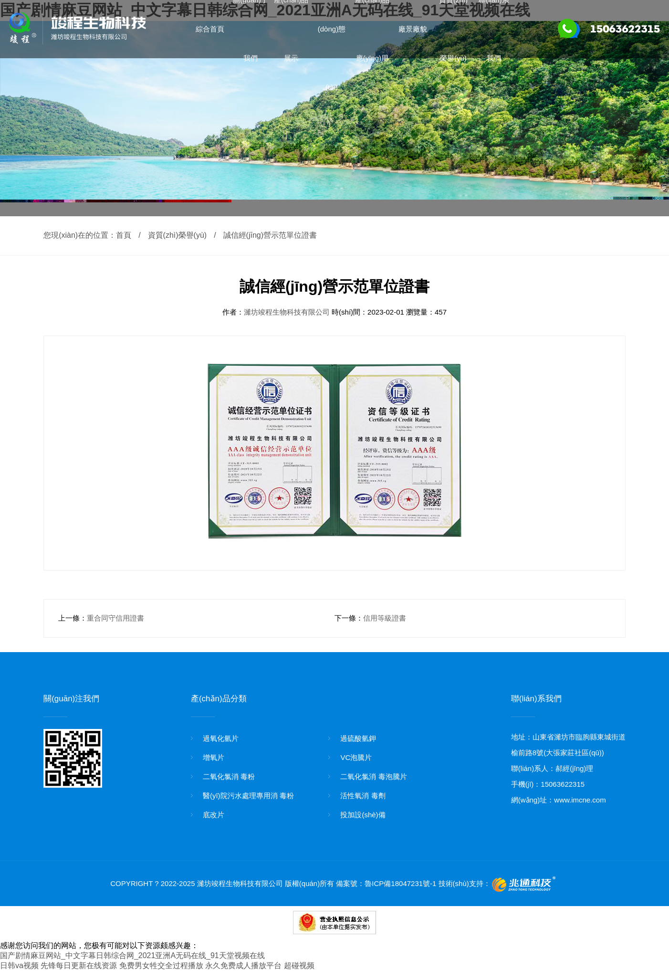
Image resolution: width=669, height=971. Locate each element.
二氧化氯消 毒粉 (229, 776)
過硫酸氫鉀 (358, 738)
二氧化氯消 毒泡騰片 (373, 776)
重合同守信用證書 (115, 618)
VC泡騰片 (356, 757)
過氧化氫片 (221, 738)
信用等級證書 (384, 618)
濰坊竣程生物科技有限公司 (288, 312)
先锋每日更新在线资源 (79, 965)
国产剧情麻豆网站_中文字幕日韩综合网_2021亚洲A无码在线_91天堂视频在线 (132, 955)
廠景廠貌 (412, 29)
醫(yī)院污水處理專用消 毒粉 (248, 796)
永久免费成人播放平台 (243, 965)
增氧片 (213, 757)
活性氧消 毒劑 (362, 796)
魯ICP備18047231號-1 (400, 883)
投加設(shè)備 (362, 815)
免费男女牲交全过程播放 (161, 965)
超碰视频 (299, 965)
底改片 (213, 815)
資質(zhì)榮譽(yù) (177, 235)
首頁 (123, 235)
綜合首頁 (210, 29)
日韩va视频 (19, 965)
